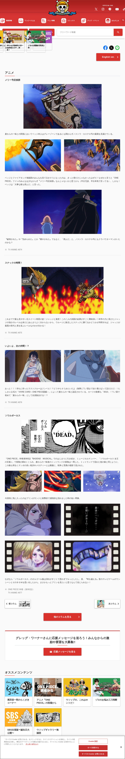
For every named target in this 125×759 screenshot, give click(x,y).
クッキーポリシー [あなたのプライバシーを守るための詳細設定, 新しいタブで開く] (32, 745)
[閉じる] (121, 748)
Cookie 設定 (93, 742)
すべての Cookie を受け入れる (93, 755)
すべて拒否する (93, 749)
